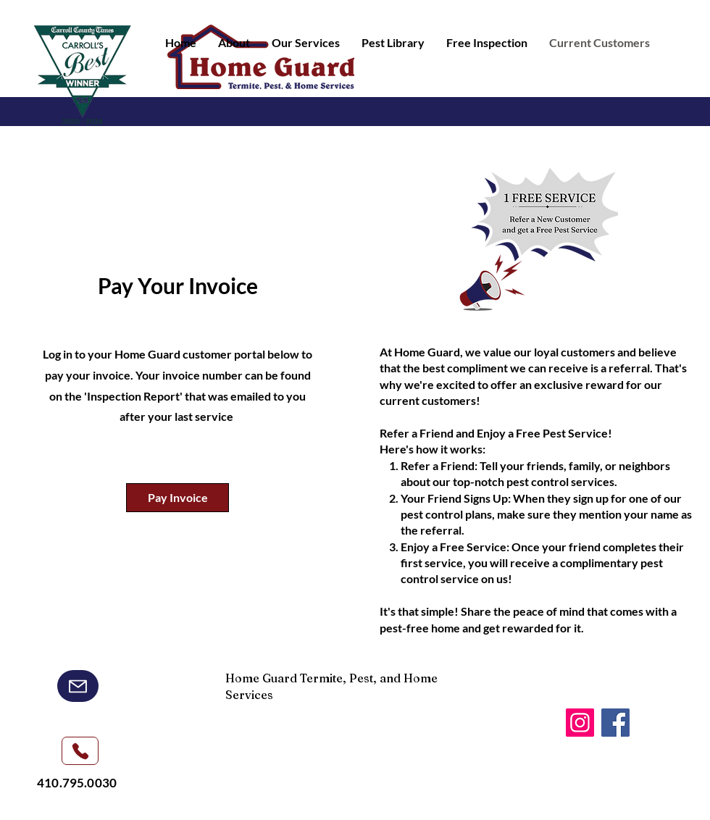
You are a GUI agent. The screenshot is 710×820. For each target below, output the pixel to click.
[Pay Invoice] (177, 497)
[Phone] (80, 751)
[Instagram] (580, 722)
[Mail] (78, 686)
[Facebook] (615, 722)
